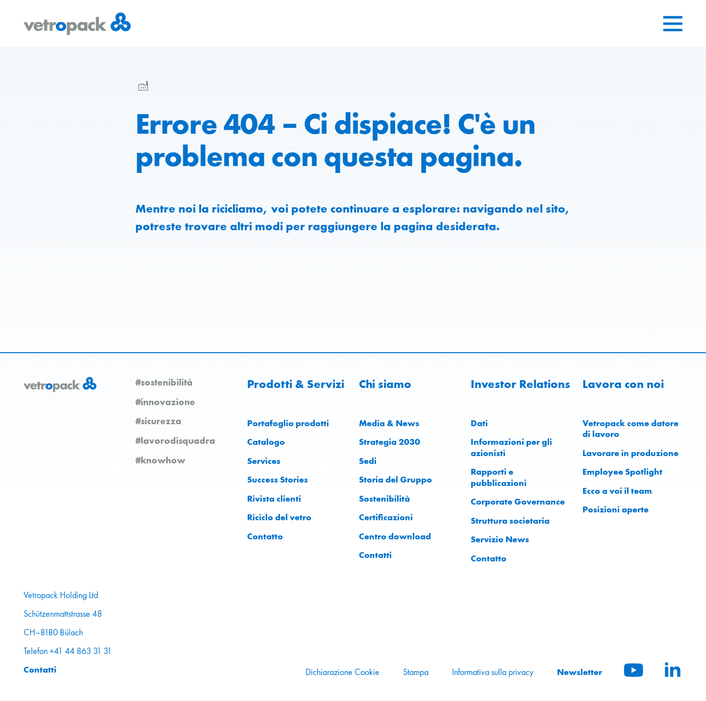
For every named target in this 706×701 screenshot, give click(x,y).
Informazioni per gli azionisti (511, 447)
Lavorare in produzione (630, 453)
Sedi (368, 460)
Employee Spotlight (622, 471)
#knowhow (160, 460)
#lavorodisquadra (175, 440)
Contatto (265, 536)
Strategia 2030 (389, 441)
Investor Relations (520, 384)
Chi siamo (385, 384)
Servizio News (500, 539)
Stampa (416, 672)
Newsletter (579, 671)
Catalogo (266, 441)
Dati (479, 423)
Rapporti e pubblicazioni (499, 477)
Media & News (389, 423)
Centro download (395, 536)
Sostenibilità (384, 498)
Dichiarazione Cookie (342, 672)
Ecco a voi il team (617, 490)
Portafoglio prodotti (288, 423)
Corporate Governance (518, 501)
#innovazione (165, 402)
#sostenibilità (164, 382)
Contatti (375, 554)
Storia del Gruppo (395, 479)
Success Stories (277, 479)
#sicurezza (158, 421)
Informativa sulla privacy (492, 672)
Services (263, 460)
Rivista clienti (274, 498)
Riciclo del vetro (279, 517)
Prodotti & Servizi (295, 384)
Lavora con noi (623, 384)
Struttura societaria (510, 520)
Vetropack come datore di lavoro (630, 428)
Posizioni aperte (615, 509)
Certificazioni (386, 517)
